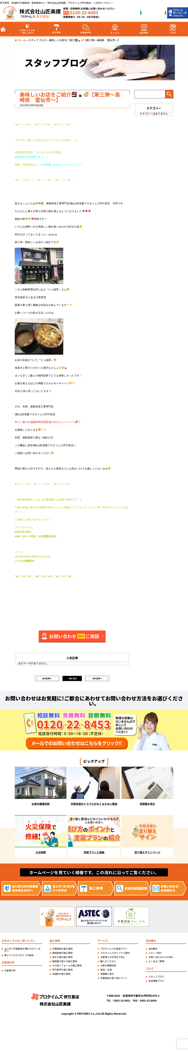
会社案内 (144, 29)
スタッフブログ (37, 40)
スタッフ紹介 (155, 954)
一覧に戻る (72, 679)
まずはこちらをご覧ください (27, 29)
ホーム (22, 40)
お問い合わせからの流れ (160, 958)
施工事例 (56, 29)
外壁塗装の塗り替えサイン (113, 979)
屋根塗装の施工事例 (62, 954)
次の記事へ (97, 679)
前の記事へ (47, 679)
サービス (115, 29)
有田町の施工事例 (61, 975)
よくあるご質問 (156, 963)
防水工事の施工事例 (62, 958)
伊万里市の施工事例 (62, 971)
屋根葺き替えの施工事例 (64, 963)
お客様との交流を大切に (112, 958)
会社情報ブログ (156, 982)
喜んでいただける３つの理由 (18, 957)
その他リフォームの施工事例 (67, 967)
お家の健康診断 (108, 967)
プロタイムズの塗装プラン (113, 950)
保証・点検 (106, 971)
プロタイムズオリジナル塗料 (115, 954)
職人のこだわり (108, 963)
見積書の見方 (107, 975)
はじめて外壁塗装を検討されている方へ (22, 951)
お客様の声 (85, 29)
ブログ (173, 29)
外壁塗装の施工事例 (62, 950)
